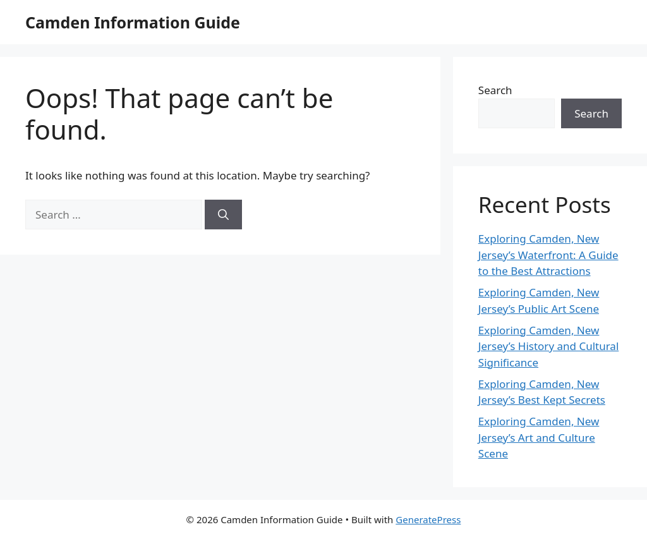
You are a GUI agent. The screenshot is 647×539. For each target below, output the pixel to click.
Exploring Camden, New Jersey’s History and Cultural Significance (548, 346)
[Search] (223, 215)
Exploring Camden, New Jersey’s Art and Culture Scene (539, 437)
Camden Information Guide (132, 22)
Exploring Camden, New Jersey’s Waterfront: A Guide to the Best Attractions (548, 254)
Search (495, 90)
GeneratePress (428, 519)
